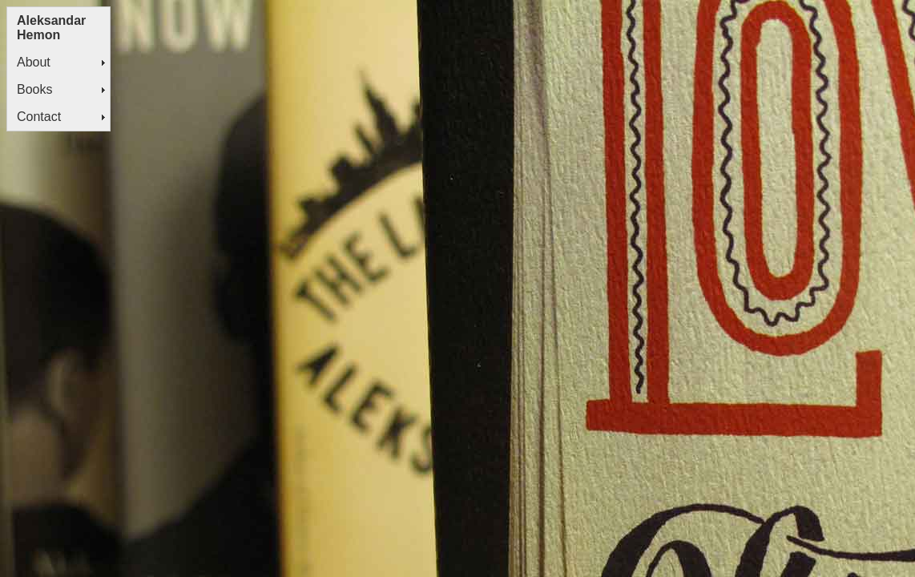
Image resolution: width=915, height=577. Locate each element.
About (33, 62)
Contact (39, 116)
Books (34, 89)
